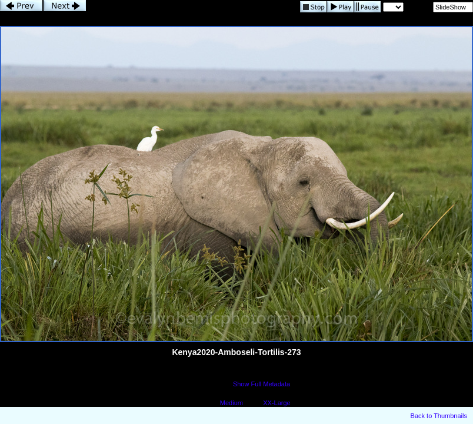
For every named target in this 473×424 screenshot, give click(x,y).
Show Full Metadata (261, 383)
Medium (231, 402)
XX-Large (276, 402)
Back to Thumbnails (439, 415)
